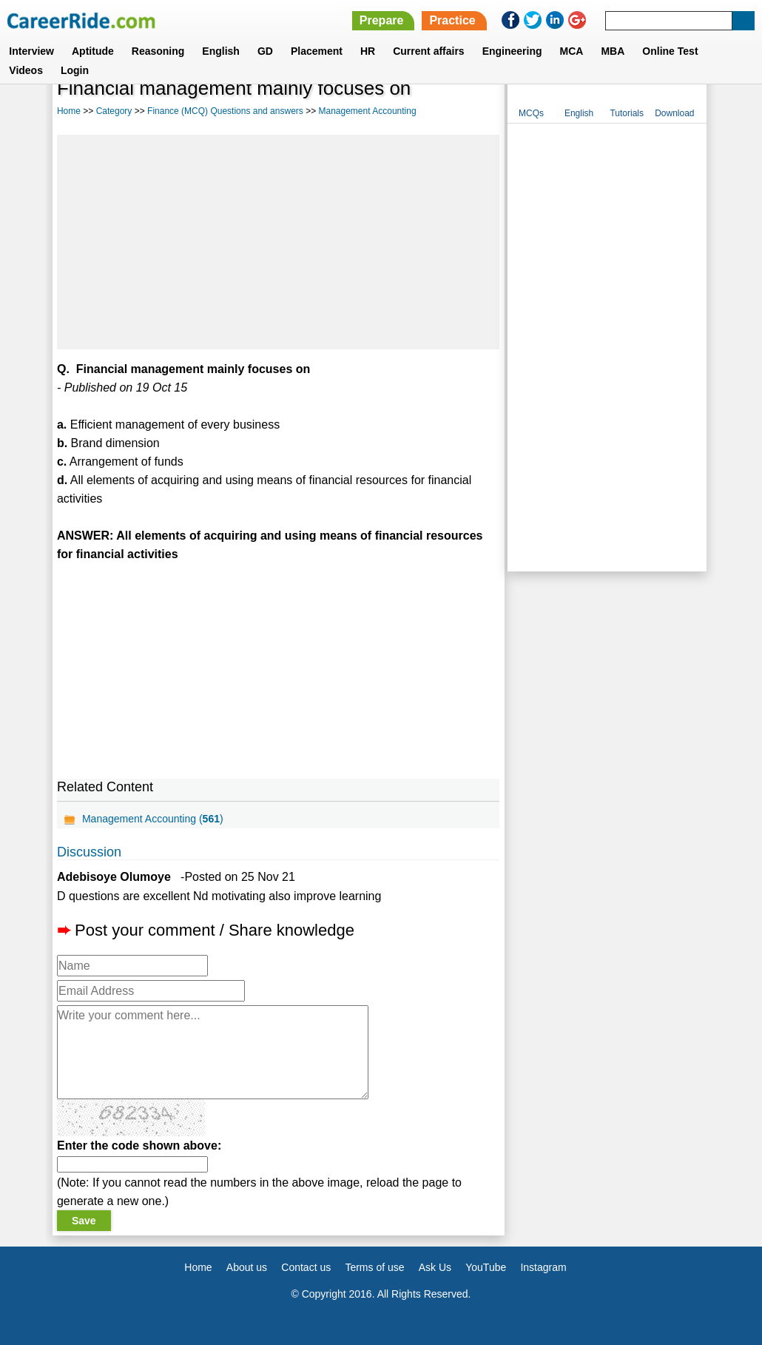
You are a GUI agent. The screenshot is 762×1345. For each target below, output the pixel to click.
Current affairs (428, 51)
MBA (612, 51)
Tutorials (627, 113)
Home (69, 111)
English (221, 51)
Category (114, 111)
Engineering (512, 51)
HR (367, 51)
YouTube (485, 1267)
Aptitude (93, 51)
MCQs (531, 113)
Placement (317, 51)
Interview (31, 51)
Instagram (543, 1267)
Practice (452, 20)
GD (265, 51)
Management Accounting (367, 111)
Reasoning (158, 51)
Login (75, 70)
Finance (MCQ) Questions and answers (225, 111)
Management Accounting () (152, 819)
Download (674, 113)
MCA (572, 51)
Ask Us (435, 1267)
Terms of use (374, 1267)
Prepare (382, 20)
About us (246, 1267)
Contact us (306, 1267)
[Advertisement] (278, 242)
